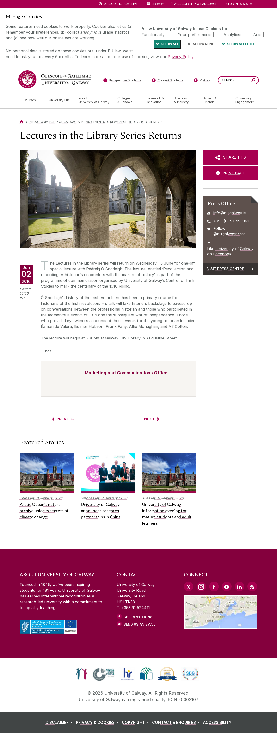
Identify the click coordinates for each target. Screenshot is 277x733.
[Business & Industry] (185, 100)
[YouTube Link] (227, 586)
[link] (81, 674)
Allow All (169, 44)
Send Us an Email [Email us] (139, 624)
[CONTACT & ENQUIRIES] (177, 722)
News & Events (93, 121)
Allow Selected (241, 44)
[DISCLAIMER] (60, 722)
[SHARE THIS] (230, 157)
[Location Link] (221, 626)
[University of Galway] (54, 79)
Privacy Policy (180, 56)
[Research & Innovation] (156, 100)
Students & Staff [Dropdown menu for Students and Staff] (240, 4)
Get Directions (138, 617)
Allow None (203, 44)
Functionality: (154, 34)
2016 (140, 121)
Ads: (257, 34)
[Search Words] (238, 80)
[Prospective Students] (122, 81)
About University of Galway (53, 121)
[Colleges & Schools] (128, 100)
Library (158, 4)
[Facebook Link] (214, 586)
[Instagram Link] (201, 586)
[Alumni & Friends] (215, 100)
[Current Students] (167, 81)
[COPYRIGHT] (136, 722)
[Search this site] (253, 81)
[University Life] (60, 100)
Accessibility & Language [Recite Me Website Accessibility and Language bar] (194, 4)
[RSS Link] (252, 586)
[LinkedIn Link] (239, 586)
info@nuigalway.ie (229, 212)
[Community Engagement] (245, 100)
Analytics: (232, 34)
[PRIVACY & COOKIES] (98, 722)
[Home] (21, 121)
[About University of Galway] (94, 100)
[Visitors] (202, 81)
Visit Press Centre (225, 269)
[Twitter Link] (188, 586)
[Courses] (32, 100)
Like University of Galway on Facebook (230, 251)
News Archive (121, 121)
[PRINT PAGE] (230, 173)
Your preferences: (194, 34)
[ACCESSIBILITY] (217, 722)
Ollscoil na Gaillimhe (122, 4)
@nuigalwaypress (229, 233)
